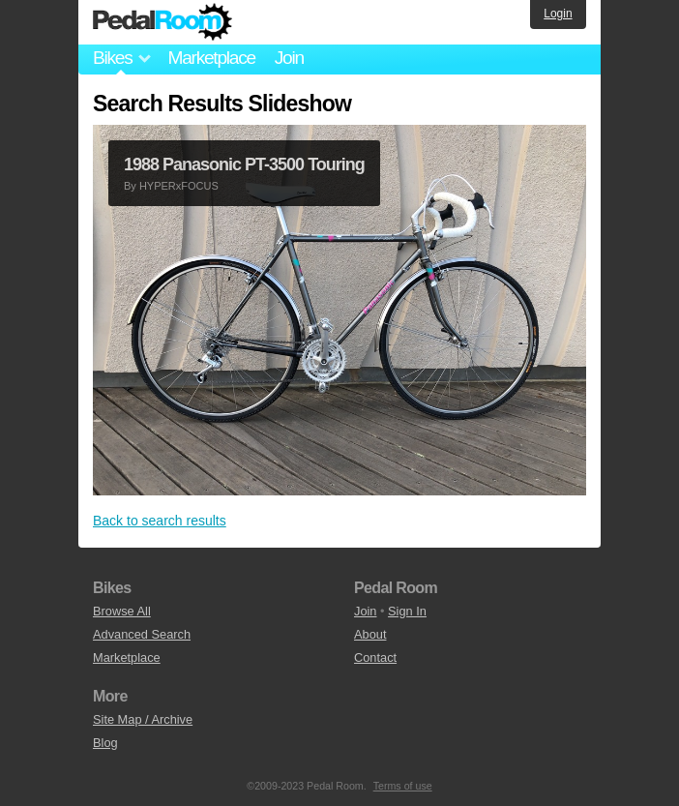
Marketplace (210, 57)
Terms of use (402, 785)
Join (289, 57)
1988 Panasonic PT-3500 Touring (244, 164)
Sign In (407, 611)
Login (558, 13)
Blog (105, 742)
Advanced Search (142, 634)
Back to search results (159, 520)
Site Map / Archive (142, 719)
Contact (375, 657)
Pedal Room (162, 22)
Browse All (122, 611)
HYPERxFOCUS (179, 186)
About (370, 634)
